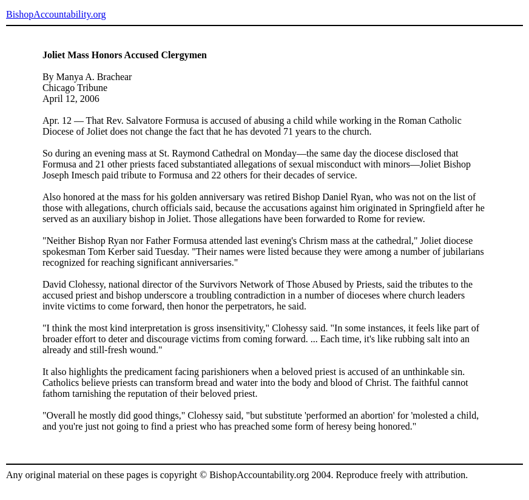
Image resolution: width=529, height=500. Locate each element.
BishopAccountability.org (56, 14)
